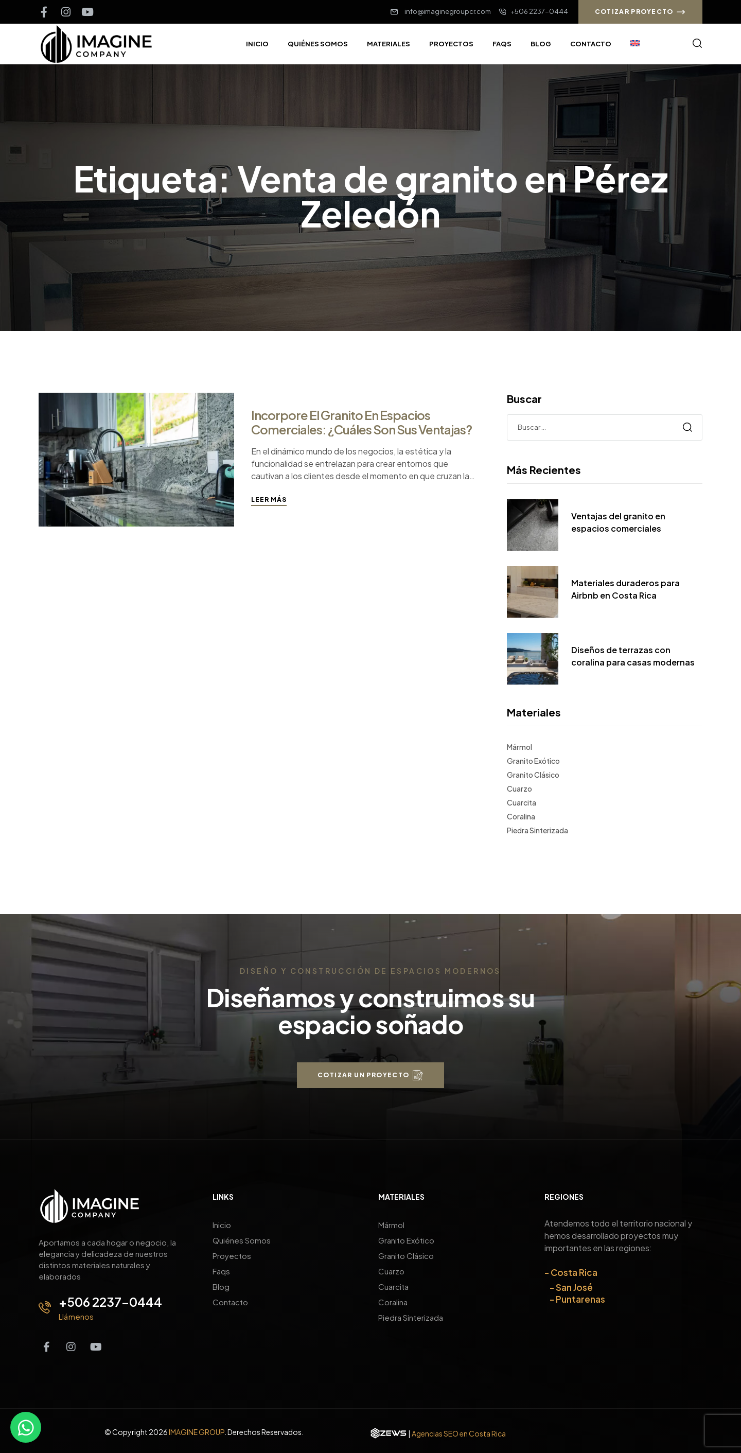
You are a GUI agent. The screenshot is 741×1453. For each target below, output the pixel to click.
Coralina (521, 816)
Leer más (269, 499)
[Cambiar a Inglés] (635, 44)
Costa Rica (574, 1272)
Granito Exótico (533, 760)
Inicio (222, 1225)
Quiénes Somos (242, 1240)
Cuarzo (519, 788)
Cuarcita (521, 802)
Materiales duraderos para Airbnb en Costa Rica (625, 589)
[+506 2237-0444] (45, 1307)
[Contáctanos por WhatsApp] (25, 1427)
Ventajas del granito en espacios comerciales (618, 522)
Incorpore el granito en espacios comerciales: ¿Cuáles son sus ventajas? (361, 422)
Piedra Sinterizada (537, 830)
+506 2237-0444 (110, 1301)
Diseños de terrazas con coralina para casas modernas (633, 656)
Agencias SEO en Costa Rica (459, 1433)
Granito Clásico (533, 774)
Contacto (230, 1302)
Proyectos (232, 1256)
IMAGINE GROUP (196, 1432)
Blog (221, 1286)
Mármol (519, 746)
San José (574, 1287)
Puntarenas (580, 1299)
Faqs (221, 1271)
